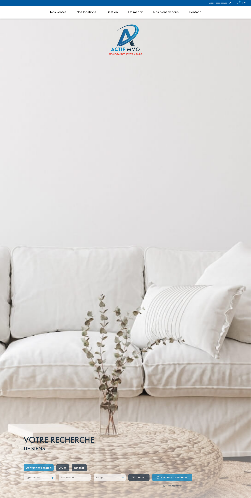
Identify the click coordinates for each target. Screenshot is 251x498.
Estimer (79, 472)
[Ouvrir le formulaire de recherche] (139, 481)
